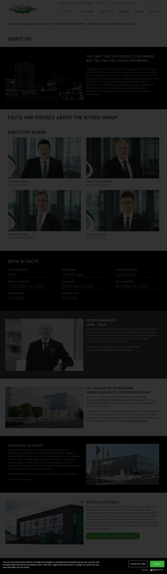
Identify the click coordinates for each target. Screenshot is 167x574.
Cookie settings (138, 564)
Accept (157, 564)
